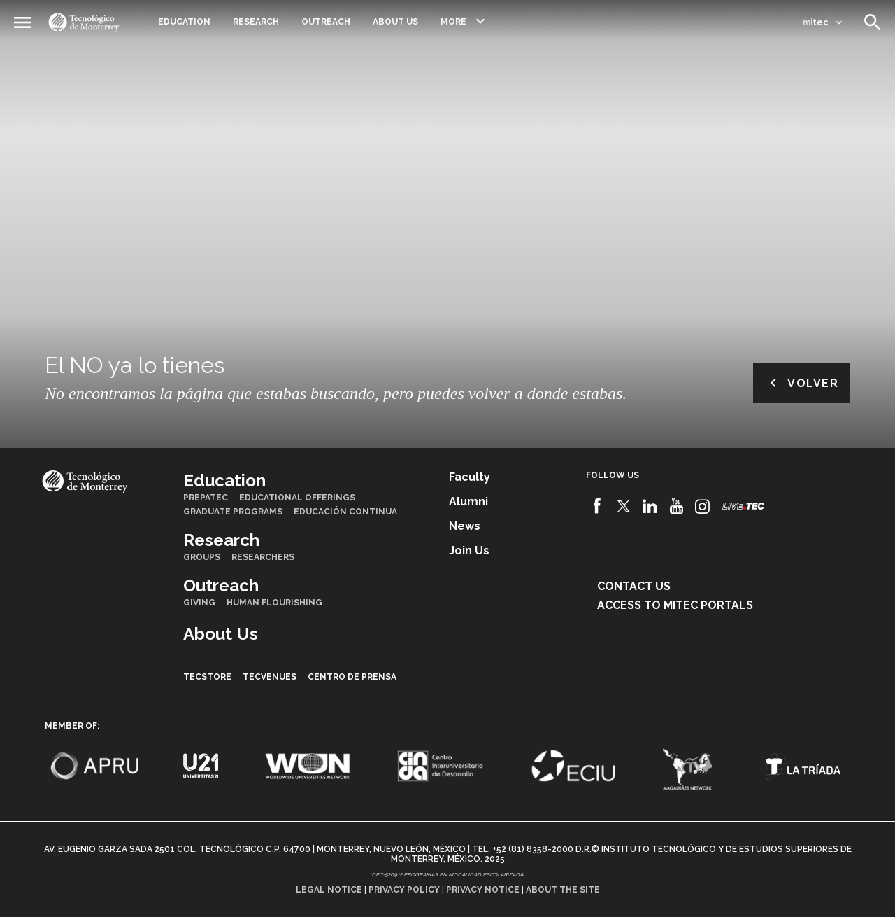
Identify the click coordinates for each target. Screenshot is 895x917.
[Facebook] (597, 506)
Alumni (468, 501)
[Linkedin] (650, 506)
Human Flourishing (274, 603)
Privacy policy (404, 890)
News (464, 526)
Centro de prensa (352, 677)
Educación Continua (345, 512)
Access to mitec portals (675, 605)
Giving (199, 603)
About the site (563, 890)
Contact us (634, 586)
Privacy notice (483, 890)
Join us (469, 550)
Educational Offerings (297, 498)
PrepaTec (205, 498)
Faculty (469, 477)
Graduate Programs (232, 512)
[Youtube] (676, 506)
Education (184, 22)
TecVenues (269, 677)
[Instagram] (702, 506)
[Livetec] (743, 505)
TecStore (207, 677)
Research (256, 22)
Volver (801, 382)
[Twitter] (624, 506)
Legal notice (329, 890)
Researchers (262, 557)
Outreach (325, 22)
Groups (201, 557)
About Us (395, 22)
